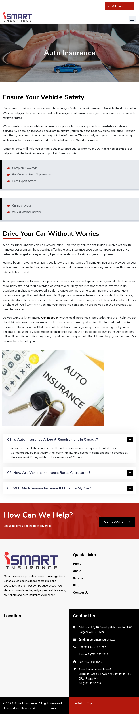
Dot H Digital (48, 708)
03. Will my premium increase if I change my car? (49, 488)
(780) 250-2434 (99, 654)
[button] (132, 19)
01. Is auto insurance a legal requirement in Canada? (52, 439)
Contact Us (80, 592)
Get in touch (50, 317)
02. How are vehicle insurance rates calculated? (48, 472)
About (77, 571)
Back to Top (83, 703)
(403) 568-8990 (93, 661)
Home (77, 563)
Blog (76, 585)
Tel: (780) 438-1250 (90, 683)
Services (79, 578)
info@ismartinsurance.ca (101, 639)
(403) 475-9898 (99, 647)
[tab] (69, 440)
